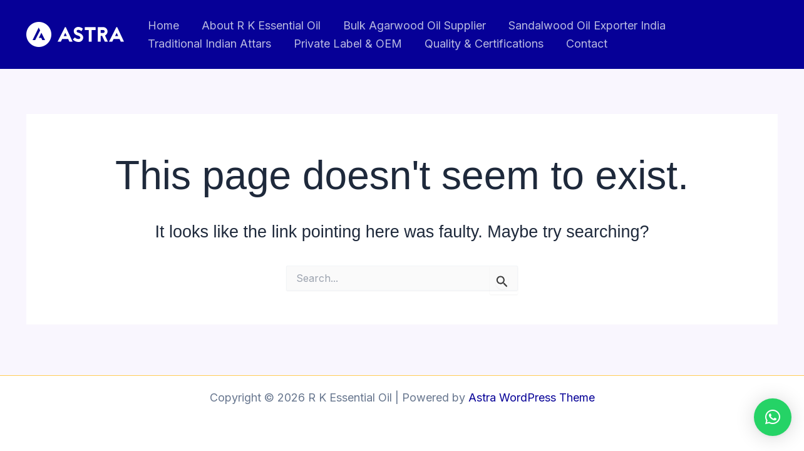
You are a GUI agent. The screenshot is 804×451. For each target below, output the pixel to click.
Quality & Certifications (484, 43)
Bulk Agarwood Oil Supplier (414, 25)
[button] (772, 417)
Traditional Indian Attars (209, 43)
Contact (586, 43)
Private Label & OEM (348, 43)
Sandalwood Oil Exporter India (587, 25)
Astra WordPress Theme (531, 397)
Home (163, 25)
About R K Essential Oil (261, 25)
